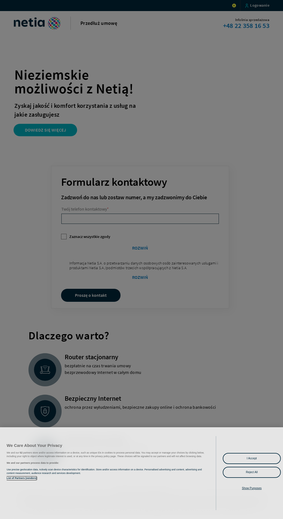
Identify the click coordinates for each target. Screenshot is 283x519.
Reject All (252, 472)
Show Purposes (251, 488)
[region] (141, 473)
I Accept (252, 458)
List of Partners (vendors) (22, 478)
